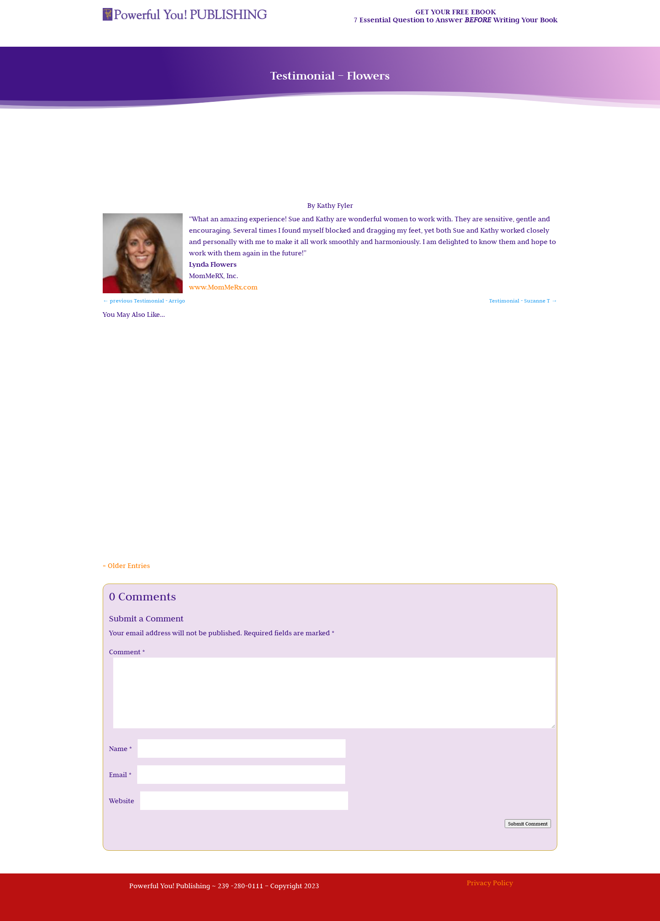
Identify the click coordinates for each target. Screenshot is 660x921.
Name (120, 748)
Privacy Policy (490, 883)
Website (121, 800)
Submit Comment (528, 823)
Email (120, 774)
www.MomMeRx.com (223, 287)
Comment (127, 652)
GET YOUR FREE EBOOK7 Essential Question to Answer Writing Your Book (455, 16)
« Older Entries (126, 565)
